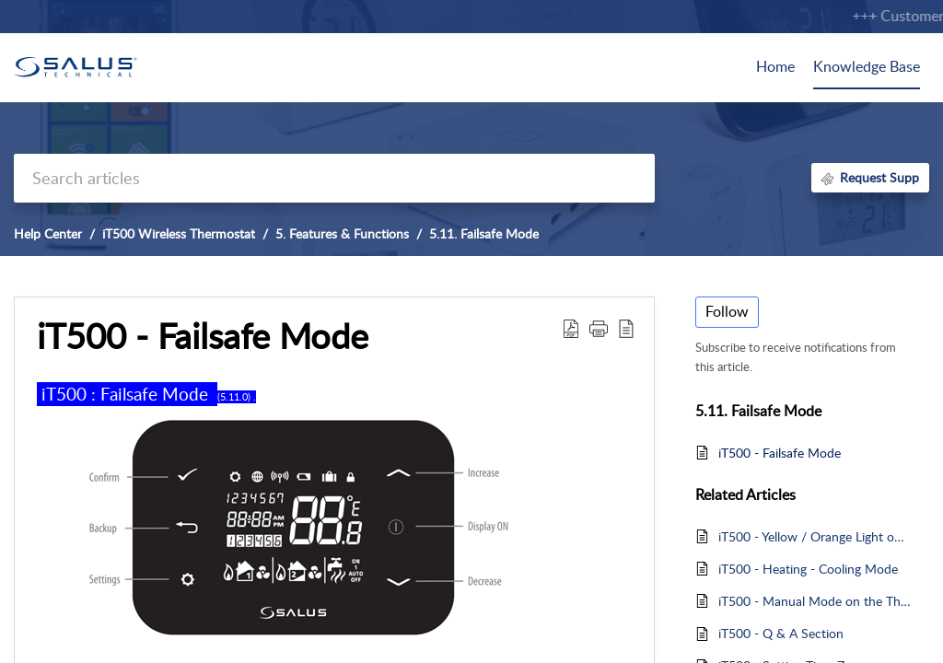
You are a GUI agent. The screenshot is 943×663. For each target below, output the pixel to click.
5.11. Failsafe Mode (484, 233)
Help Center (48, 233)
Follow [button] (727, 311)
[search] (334, 178)
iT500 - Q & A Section (781, 633)
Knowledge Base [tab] (866, 66)
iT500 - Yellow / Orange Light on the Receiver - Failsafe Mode (814, 536)
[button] (571, 328)
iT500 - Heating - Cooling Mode (808, 568)
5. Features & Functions (342, 233)
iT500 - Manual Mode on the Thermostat (814, 601)
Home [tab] (775, 66)
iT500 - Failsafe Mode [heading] (202, 336)
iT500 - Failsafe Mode (779, 452)
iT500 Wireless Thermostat (178, 233)
